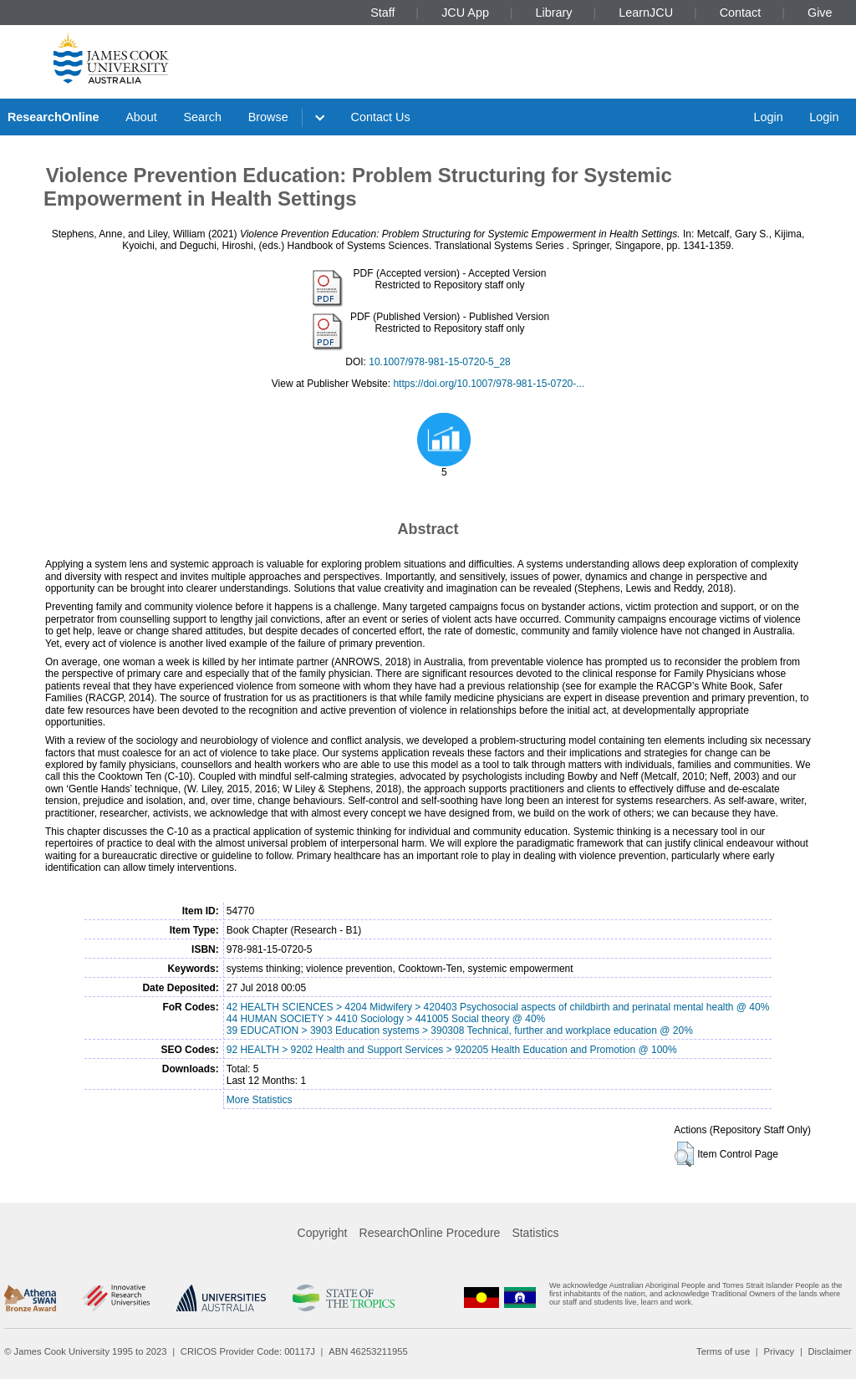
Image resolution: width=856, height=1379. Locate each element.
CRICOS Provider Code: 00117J (248, 1351)
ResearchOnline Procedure (430, 1232)
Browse (268, 117)
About (141, 117)
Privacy (778, 1351)
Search (202, 117)
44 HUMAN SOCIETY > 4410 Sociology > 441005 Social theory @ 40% (386, 1019)
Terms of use (723, 1351)
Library (554, 12)
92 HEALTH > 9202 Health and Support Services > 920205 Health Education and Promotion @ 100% (452, 1050)
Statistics (535, 1232)
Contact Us (380, 117)
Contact (741, 12)
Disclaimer (830, 1351)
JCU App (465, 12)
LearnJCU (646, 12)
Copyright (323, 1232)
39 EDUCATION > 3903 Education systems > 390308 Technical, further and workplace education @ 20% (460, 1030)
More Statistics (260, 1100)
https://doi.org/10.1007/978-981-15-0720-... (488, 383)
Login (767, 117)
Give (820, 12)
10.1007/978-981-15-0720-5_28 (439, 362)
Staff (382, 12)
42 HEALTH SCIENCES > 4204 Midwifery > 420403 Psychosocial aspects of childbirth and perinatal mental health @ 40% (498, 1007)
